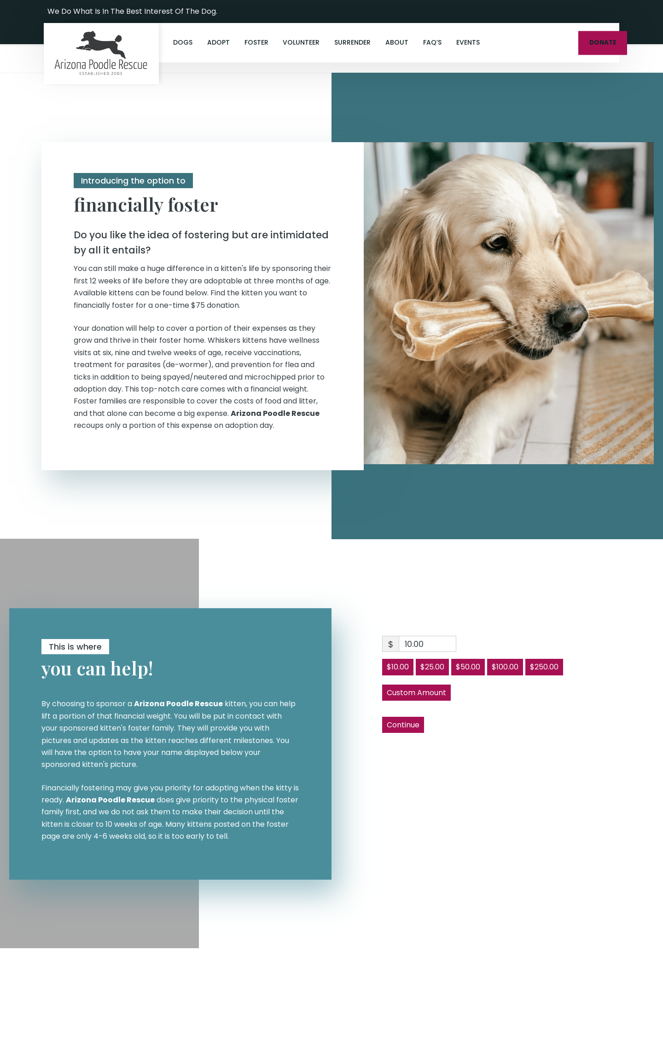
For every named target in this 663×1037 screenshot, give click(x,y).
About (396, 42)
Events (468, 42)
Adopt (218, 42)
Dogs (182, 42)
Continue (403, 725)
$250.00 (544, 667)
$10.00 (398, 667)
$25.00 (432, 667)
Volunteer (301, 42)
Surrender (352, 42)
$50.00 (468, 667)
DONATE (602, 42)
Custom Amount (416, 692)
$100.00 (505, 667)
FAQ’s (432, 42)
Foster (256, 42)
